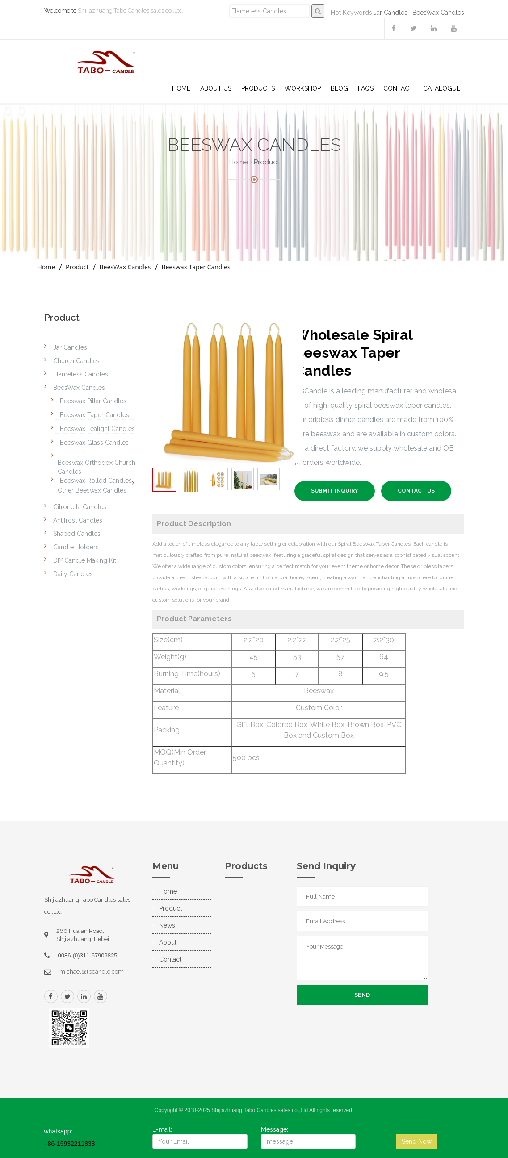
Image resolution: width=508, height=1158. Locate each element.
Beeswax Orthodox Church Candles (96, 467)
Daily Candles (73, 573)
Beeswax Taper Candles (195, 267)
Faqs (366, 88)
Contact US (416, 491)
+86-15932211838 (69, 1143)
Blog (339, 88)
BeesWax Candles (438, 12)
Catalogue (441, 88)
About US (215, 88)
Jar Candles (390, 12)
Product (77, 267)
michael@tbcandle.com (91, 971)
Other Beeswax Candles (92, 490)
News (167, 925)
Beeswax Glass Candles (94, 442)
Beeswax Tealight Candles (97, 428)
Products (258, 88)
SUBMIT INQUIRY (334, 491)
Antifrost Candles (77, 520)
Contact (398, 88)
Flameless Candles (80, 374)
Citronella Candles (79, 506)
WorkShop (303, 88)
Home (181, 88)
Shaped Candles (77, 533)
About (167, 942)
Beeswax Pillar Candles (93, 401)
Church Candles (76, 360)
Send (362, 994)
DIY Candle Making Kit (84, 560)
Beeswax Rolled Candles (96, 480)
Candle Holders (76, 547)
